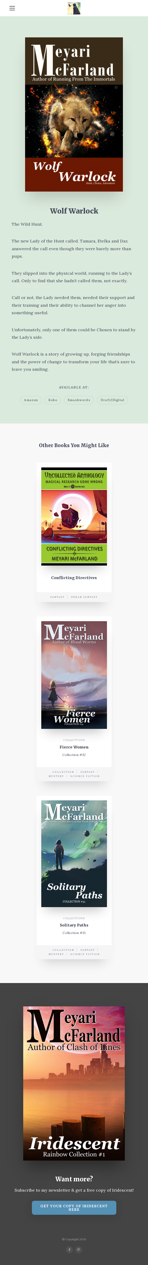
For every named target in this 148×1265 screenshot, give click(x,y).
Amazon (31, 400)
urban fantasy (84, 597)
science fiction (85, 776)
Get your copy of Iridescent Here (74, 1208)
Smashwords (79, 400)
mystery (56, 776)
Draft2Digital (112, 400)
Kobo (52, 400)
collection (63, 771)
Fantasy (57, 597)
